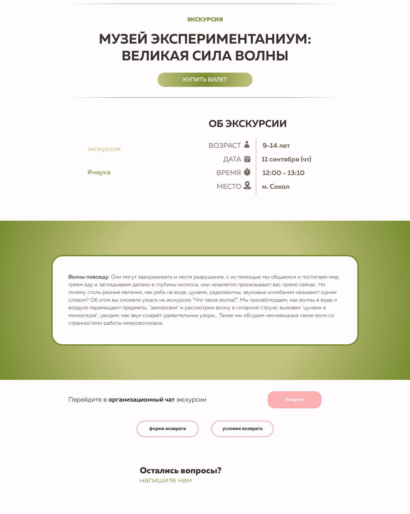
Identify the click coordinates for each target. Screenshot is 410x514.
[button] (242, 429)
